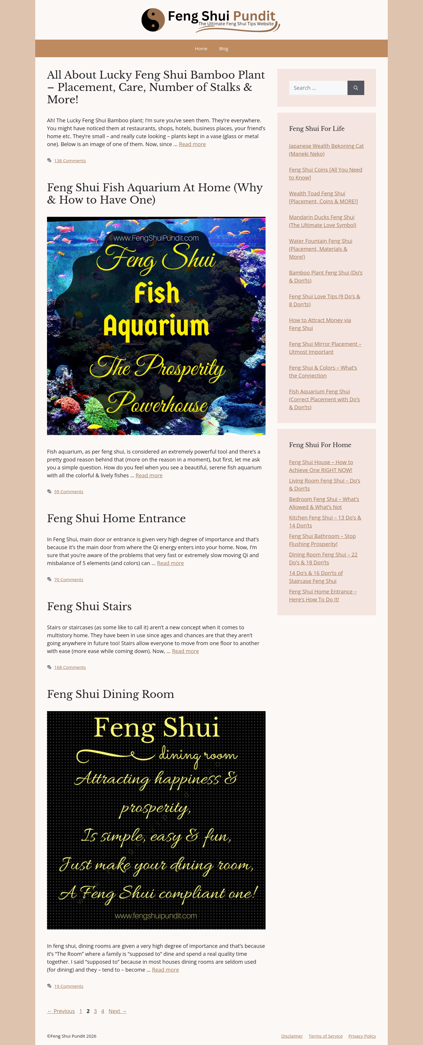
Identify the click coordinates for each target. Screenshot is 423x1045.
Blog (223, 48)
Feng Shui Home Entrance (116, 518)
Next (118, 1010)
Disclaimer (292, 1036)
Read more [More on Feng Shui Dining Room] (165, 969)
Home (201, 48)
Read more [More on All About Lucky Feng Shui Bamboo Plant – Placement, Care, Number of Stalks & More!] (192, 144)
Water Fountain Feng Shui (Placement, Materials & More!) (320, 248)
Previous (61, 1010)
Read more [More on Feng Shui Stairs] (185, 651)
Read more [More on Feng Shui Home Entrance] (170, 563)
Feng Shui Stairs (89, 606)
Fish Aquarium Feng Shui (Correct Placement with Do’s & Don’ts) (324, 399)
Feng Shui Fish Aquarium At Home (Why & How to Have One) (155, 193)
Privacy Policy (362, 1036)
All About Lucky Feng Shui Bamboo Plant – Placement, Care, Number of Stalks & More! (156, 87)
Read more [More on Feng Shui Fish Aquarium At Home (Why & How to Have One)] (149, 475)
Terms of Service (326, 1036)
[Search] (356, 88)
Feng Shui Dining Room (110, 694)
